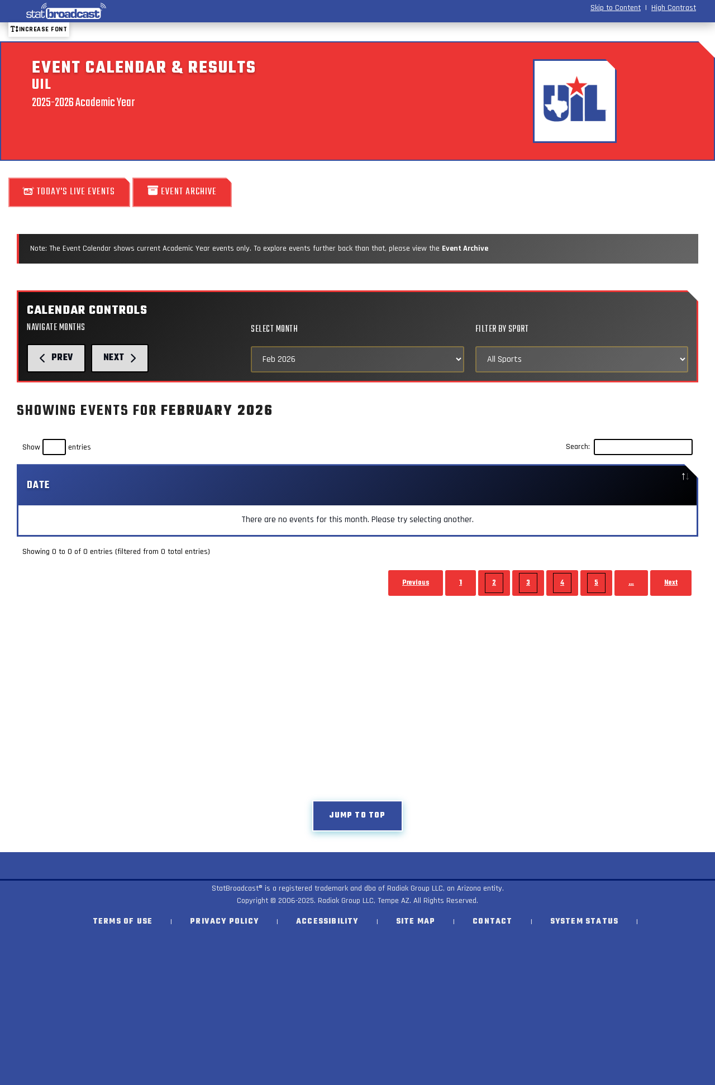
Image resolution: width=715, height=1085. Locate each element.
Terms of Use (122, 921)
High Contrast (673, 8)
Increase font (39, 29)
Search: (629, 447)
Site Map (416, 921)
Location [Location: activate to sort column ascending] (530, 485)
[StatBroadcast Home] (125, 11)
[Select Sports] (581, 359)
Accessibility (327, 921)
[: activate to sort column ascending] (472, 485)
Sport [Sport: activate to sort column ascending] (318, 485)
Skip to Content (615, 8)
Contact (492, 921)
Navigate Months (56, 327)
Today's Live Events (69, 191)
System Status (584, 921)
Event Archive (182, 191)
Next (120, 358)
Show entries (56, 447)
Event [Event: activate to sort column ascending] (170, 485)
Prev (56, 358)
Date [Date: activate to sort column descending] (38, 485)
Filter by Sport (502, 329)
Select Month (274, 329)
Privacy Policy (224, 921)
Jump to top (357, 815)
